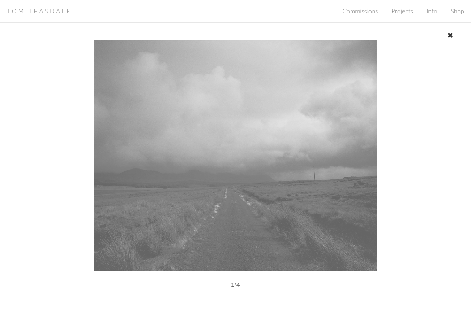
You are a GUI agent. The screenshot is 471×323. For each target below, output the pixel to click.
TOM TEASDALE (39, 11)
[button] (94, 178)
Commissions (360, 11)
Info (432, 11)
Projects (402, 11)
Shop (457, 11)
